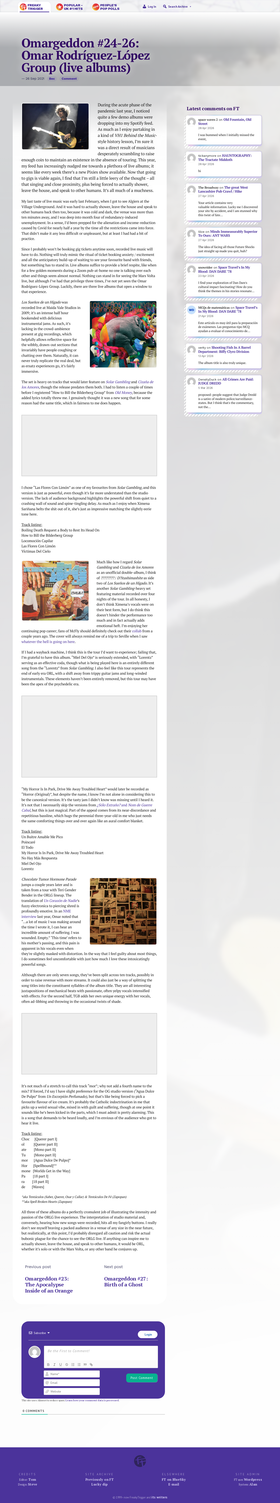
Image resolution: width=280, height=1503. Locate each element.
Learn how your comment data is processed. (92, 1400)
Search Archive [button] (180, 7)
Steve (32, 1484)
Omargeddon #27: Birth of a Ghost (126, 1281)
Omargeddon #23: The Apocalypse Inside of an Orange (49, 1284)
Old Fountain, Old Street (224, 121)
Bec (52, 79)
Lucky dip (99, 1484)
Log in (152, 7)
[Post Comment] (142, 1378)
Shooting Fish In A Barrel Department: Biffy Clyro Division (224, 349)
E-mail (173, 1484)
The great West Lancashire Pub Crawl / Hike (223, 189)
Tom (32, 1479)
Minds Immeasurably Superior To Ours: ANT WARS (227, 233)
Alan (253, 1484)
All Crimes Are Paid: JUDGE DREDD (226, 381)
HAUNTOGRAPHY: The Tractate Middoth (225, 157)
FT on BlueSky (174, 1479)
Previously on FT (99, 1479)
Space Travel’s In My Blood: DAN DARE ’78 (224, 269)
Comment (69, 79)
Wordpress (253, 1479)
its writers (159, 1497)
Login (148, 1334)
